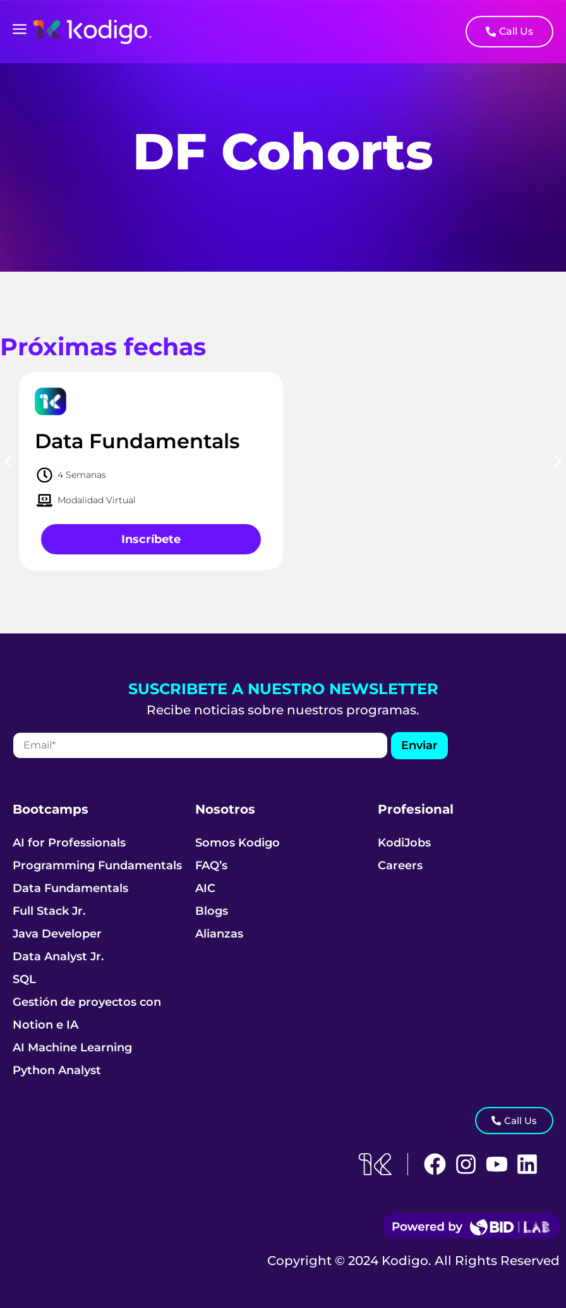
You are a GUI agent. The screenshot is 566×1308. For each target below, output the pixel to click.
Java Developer (57, 934)
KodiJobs (404, 843)
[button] (8, 462)
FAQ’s (211, 865)
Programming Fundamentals (97, 865)
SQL (24, 979)
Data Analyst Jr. (58, 956)
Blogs (211, 911)
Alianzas (219, 934)
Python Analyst (57, 1070)
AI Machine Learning (72, 1047)
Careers (400, 865)
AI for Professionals (69, 843)
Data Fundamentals (70, 888)
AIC (205, 888)
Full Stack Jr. (49, 911)
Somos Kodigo (237, 843)
